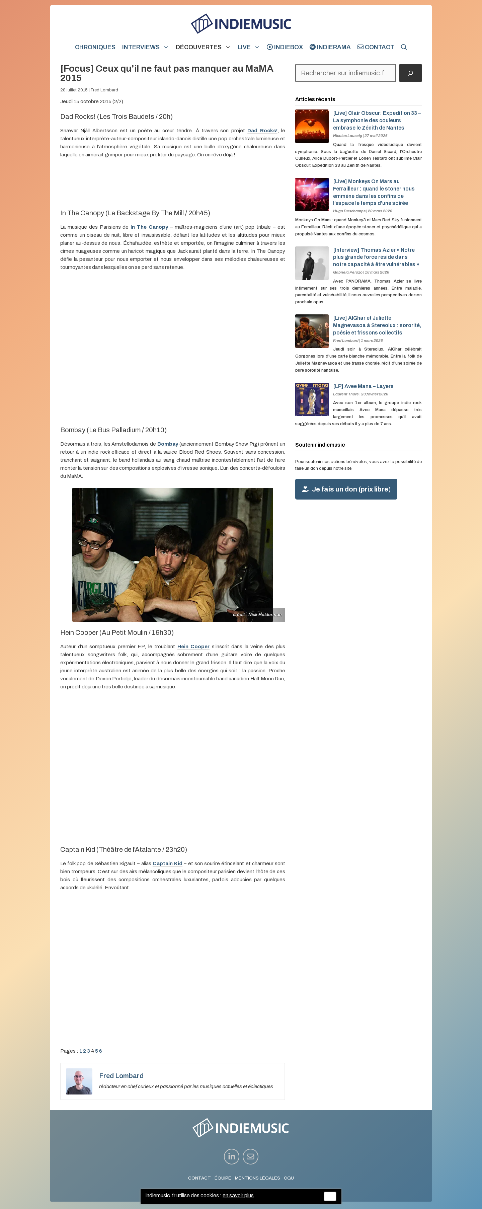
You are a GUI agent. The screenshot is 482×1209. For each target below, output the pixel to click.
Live (250, 47)
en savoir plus (238, 1195)
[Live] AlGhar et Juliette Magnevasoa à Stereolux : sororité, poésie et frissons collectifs (377, 325)
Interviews (147, 47)
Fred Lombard (104, 90)
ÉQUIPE (223, 1178)
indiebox (285, 47)
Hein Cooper (193, 646)
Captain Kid (167, 863)
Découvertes (205, 47)
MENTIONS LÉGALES (257, 1178)
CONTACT (199, 1178)
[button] (404, 47)
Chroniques (95, 47)
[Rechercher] (410, 73)
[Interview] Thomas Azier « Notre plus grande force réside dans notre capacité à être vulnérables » (376, 257)
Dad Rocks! (262, 130)
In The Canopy (149, 227)
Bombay (167, 444)
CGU (289, 1178)
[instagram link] (232, 1156)
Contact (375, 47)
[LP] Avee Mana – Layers (363, 386)
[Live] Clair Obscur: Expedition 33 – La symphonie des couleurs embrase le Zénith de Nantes (377, 120)
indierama (330, 47)
